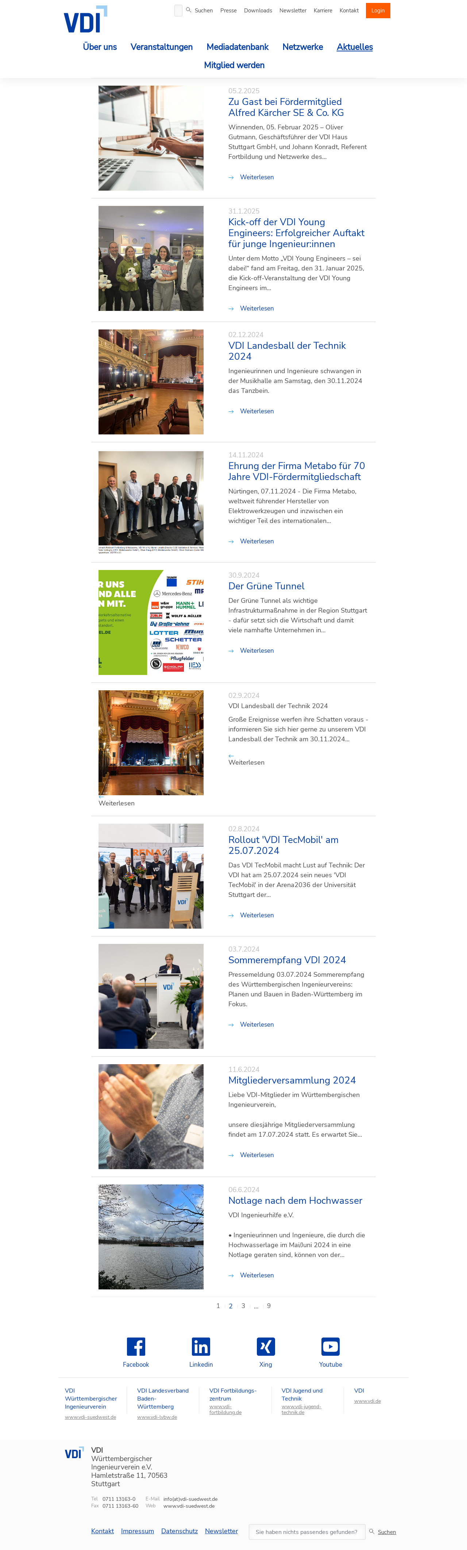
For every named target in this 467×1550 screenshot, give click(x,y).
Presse (228, 10)
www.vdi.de (367, 1401)
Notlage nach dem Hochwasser (295, 1200)
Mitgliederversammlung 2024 (292, 1080)
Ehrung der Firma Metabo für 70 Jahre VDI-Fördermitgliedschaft (296, 472)
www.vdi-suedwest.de (90, 1417)
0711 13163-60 (120, 1506)
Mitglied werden (234, 65)
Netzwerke (302, 47)
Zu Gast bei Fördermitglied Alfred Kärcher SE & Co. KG (286, 107)
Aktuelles (355, 47)
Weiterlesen (251, 177)
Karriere (323, 10)
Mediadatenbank (238, 47)
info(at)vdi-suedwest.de (190, 1499)
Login (378, 10)
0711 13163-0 (119, 1499)
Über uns (100, 47)
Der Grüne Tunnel (266, 586)
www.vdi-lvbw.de (157, 1417)
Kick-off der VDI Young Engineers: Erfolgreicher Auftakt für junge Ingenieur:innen (296, 233)
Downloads (258, 10)
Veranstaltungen (162, 47)
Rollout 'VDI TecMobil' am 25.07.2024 (283, 845)
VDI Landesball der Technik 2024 (287, 351)
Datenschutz (179, 1531)
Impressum (137, 1531)
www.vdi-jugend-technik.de (301, 1410)
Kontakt (349, 10)
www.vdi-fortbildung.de (225, 1410)
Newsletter (292, 10)
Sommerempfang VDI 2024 (287, 960)
